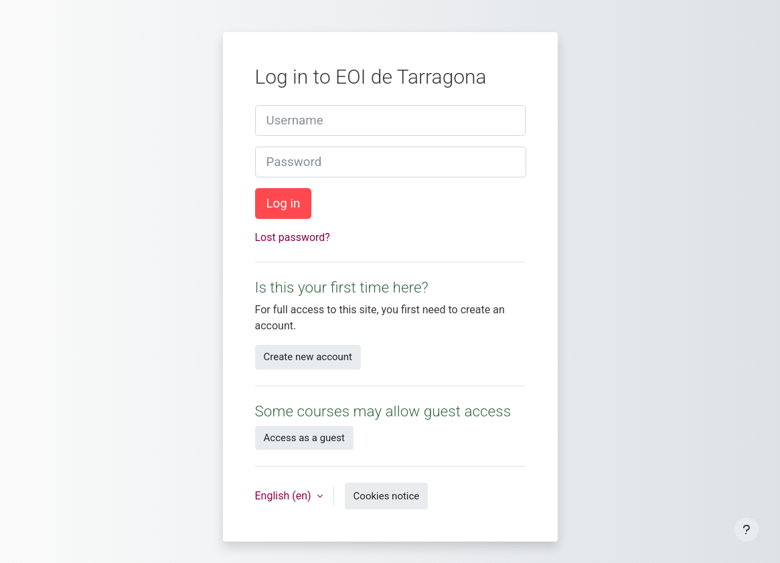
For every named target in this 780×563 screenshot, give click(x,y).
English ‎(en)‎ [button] (284, 495)
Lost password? (292, 237)
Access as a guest (304, 438)
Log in (283, 203)
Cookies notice (387, 496)
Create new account (308, 357)
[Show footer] (746, 529)
